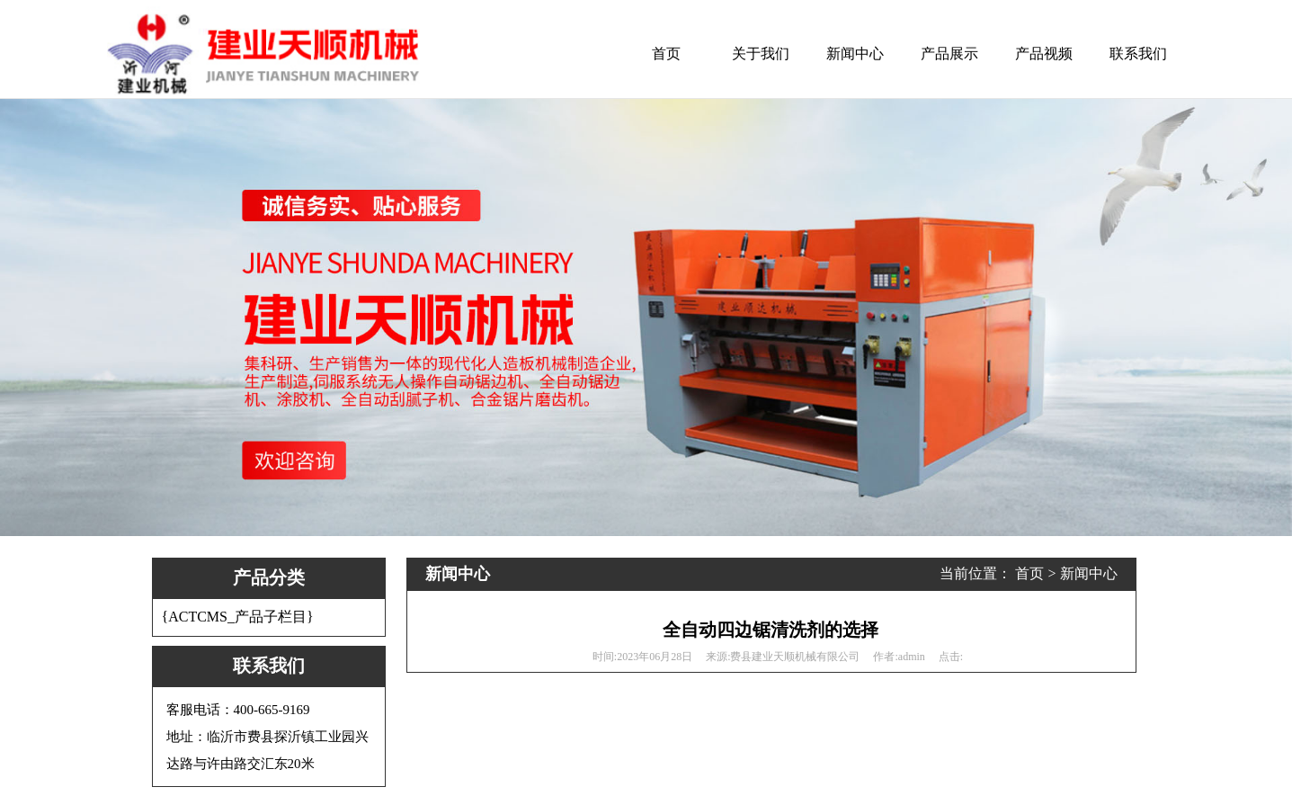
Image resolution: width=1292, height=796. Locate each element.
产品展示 (949, 53)
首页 (666, 53)
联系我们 (1138, 53)
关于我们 (760, 53)
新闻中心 (855, 53)
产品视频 (1044, 53)
